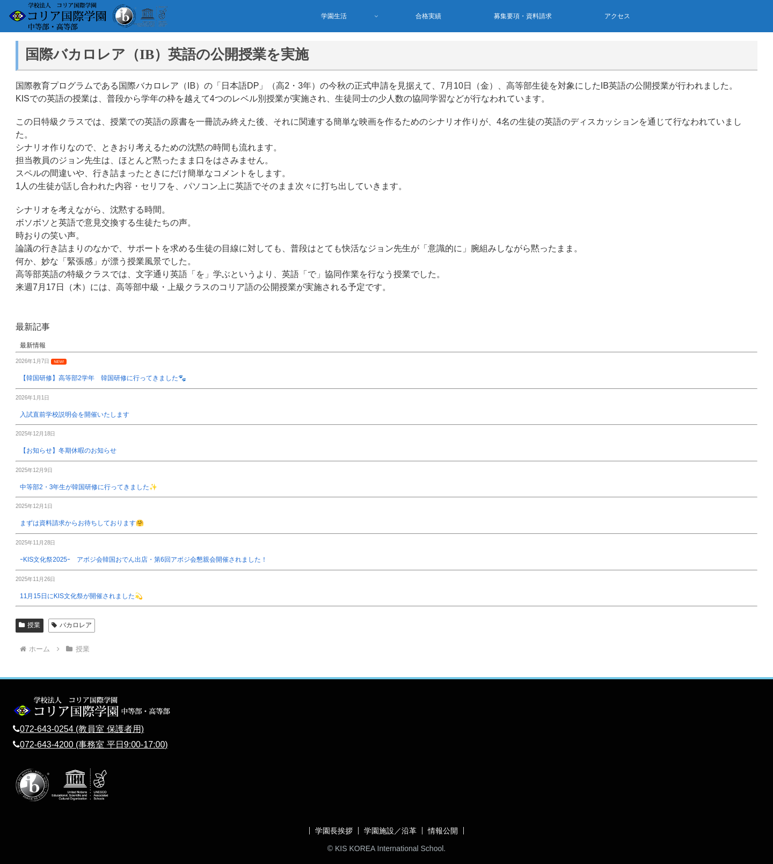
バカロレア (72, 625)
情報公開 (443, 830)
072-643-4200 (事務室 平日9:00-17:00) (94, 744)
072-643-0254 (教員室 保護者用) (82, 729)
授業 (29, 625)
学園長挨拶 (334, 830)
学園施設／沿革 (390, 830)
